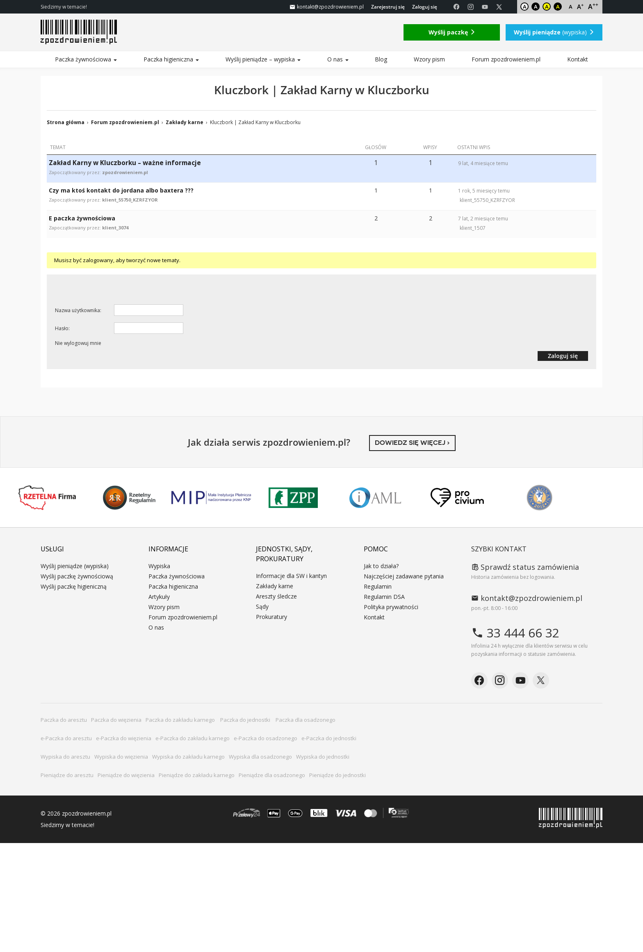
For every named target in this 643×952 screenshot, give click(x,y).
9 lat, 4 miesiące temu (483, 163)
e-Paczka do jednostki (328, 738)
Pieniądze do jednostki (337, 775)
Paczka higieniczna (171, 59)
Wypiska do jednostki (322, 756)
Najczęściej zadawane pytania (404, 576)
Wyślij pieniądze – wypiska (263, 59)
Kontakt (577, 59)
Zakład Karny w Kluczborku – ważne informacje (125, 163)
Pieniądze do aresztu (67, 775)
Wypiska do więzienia (121, 756)
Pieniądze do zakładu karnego (197, 775)
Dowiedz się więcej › (412, 443)
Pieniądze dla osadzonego (272, 775)
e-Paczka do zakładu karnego (192, 738)
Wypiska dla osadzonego (260, 756)
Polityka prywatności (391, 607)
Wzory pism (429, 59)
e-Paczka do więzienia (123, 738)
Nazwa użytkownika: (78, 310)
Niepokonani (539, 497)
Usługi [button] (52, 548)
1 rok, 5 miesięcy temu (484, 190)
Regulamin (378, 586)
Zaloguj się (424, 6)
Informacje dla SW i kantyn (291, 576)
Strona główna (65, 122)
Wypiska (159, 566)
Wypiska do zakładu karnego (188, 756)
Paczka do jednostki (245, 719)
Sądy (262, 606)
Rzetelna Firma (47, 497)
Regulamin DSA (384, 597)
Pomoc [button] (376, 548)
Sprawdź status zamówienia (525, 567)
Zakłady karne (184, 122)
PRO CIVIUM (457, 497)
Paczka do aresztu (64, 719)
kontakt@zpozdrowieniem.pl (526, 598)
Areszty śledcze (276, 596)
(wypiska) (554, 32)
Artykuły (159, 597)
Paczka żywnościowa (86, 59)
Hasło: (62, 328)
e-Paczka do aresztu (66, 738)
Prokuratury (271, 617)
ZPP (293, 497)
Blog (381, 59)
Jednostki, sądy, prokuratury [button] (284, 553)
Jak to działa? (381, 566)
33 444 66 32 (515, 632)
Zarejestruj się (388, 6)
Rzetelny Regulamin (129, 497)
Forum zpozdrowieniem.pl (506, 59)
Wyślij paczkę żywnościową (77, 576)
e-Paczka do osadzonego (265, 738)
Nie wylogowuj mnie (78, 343)
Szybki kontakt (499, 548)
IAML (375, 497)
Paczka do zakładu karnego (181, 719)
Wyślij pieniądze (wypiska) (75, 566)
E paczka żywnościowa (82, 218)
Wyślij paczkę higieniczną (74, 586)
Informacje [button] (168, 548)
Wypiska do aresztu (65, 756)
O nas (338, 59)
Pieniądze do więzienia (126, 775)
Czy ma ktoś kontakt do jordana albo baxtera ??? (121, 190)
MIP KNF (211, 497)
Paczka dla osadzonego (305, 719)
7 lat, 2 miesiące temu (483, 218)
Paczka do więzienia (116, 719)
